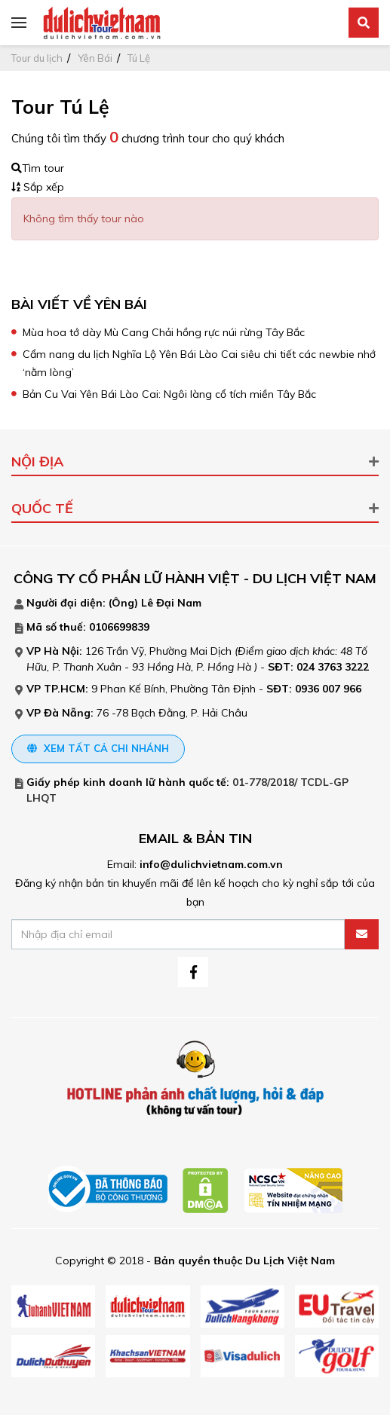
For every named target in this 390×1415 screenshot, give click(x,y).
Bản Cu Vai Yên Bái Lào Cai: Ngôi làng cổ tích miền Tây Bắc (169, 394)
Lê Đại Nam (171, 603)
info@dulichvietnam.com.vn (211, 864)
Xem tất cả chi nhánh (98, 748)
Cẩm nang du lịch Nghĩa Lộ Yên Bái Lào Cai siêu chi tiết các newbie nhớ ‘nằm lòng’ (199, 363)
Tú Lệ (138, 58)
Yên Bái (95, 58)
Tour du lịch (37, 58)
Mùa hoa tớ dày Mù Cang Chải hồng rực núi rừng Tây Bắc (164, 332)
